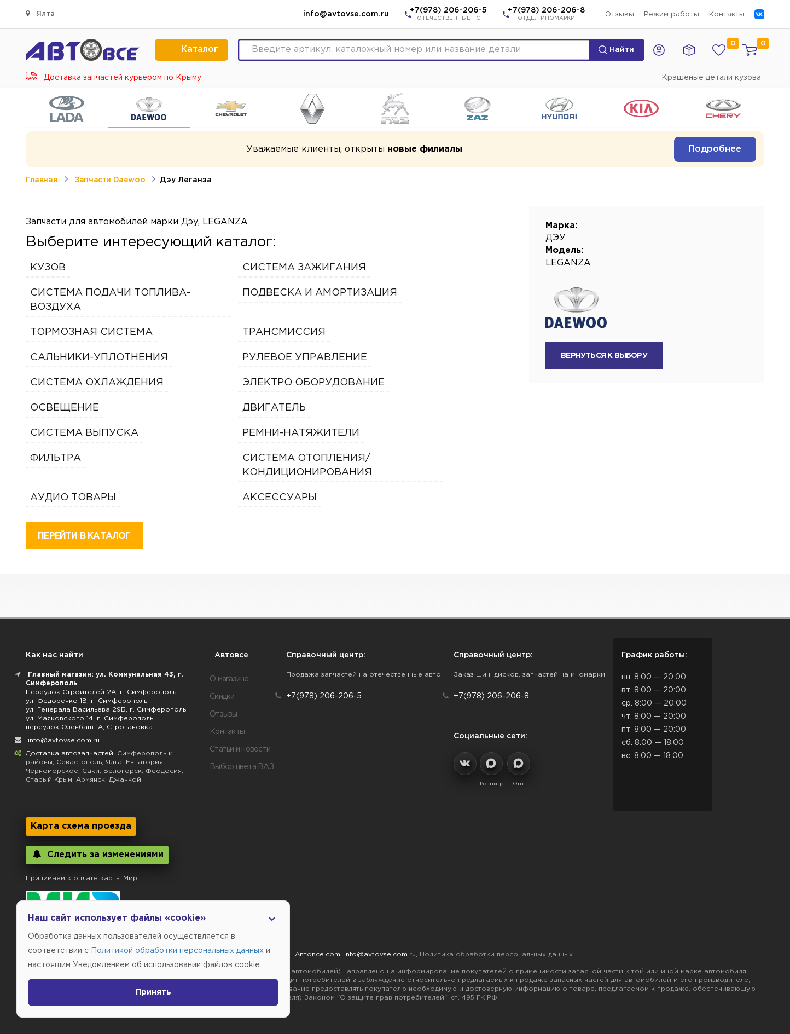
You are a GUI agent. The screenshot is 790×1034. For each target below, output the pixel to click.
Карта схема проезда (81, 826)
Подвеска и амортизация (319, 292)
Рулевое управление (304, 357)
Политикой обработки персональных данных (177, 951)
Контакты (727, 14)
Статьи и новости (240, 749)
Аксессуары (279, 497)
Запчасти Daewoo (109, 180)
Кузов (48, 267)
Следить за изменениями (97, 854)
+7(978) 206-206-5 (448, 14)
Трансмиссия (284, 332)
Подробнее (715, 149)
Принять (153, 992)
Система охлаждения (97, 382)
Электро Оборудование (313, 382)
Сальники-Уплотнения (99, 357)
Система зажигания (304, 267)
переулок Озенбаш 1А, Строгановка (89, 727)
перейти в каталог (84, 536)
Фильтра (55, 458)
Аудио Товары (73, 497)
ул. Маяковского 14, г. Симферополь (89, 718)
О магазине (229, 679)
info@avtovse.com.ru (346, 14)
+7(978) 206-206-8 (546, 14)
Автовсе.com (317, 954)
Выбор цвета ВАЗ (242, 767)
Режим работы (671, 14)
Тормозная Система (91, 332)
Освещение (64, 407)
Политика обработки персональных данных (496, 954)
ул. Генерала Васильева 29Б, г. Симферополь (106, 710)
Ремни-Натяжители (300, 433)
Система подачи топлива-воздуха (110, 299)
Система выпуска (84, 433)
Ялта (40, 13)
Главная (41, 180)
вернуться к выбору (604, 356)
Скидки (222, 697)
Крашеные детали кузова (711, 77)
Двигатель (274, 407)
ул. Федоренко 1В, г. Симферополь (86, 701)
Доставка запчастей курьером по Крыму (113, 77)
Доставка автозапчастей (69, 753)
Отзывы (619, 14)
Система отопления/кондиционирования (307, 465)
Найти (616, 49)
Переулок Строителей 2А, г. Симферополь (101, 692)
